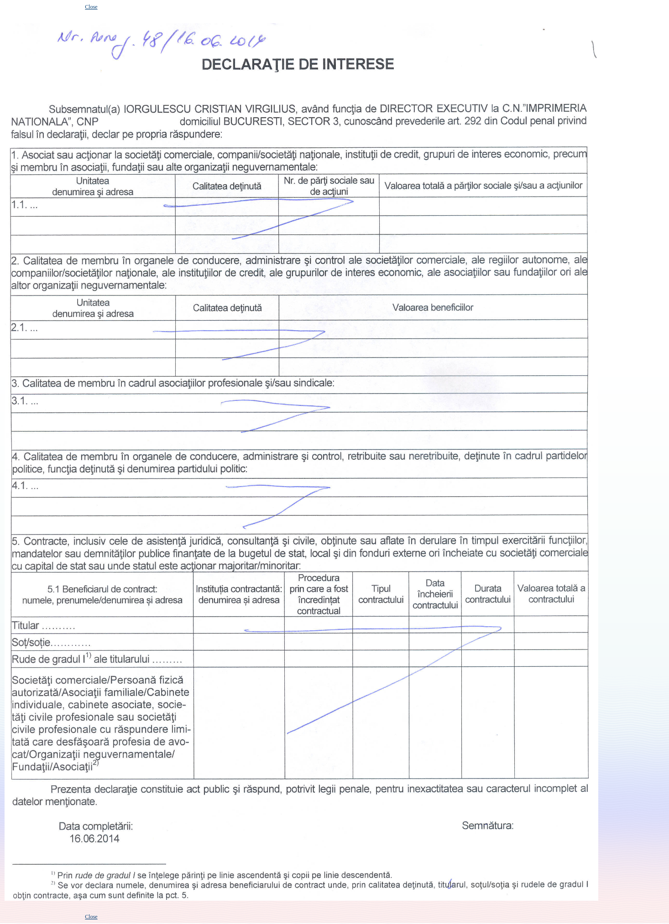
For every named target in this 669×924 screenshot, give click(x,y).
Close (91, 7)
